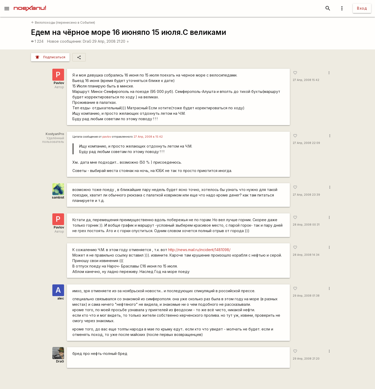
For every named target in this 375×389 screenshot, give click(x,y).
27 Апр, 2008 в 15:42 (148, 136)
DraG (87, 41)
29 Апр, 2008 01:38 (306, 295)
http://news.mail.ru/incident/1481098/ (199, 249)
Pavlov (59, 83)
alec (60, 298)
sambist (58, 197)
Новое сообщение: (64, 41)
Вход (362, 8)
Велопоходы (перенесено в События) (63, 22)
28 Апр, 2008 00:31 (306, 224)
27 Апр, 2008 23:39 (306, 194)
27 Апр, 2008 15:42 (306, 80)
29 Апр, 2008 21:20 (110, 41)
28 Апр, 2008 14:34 (306, 255)
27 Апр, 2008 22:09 (306, 143)
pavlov (106, 136)
